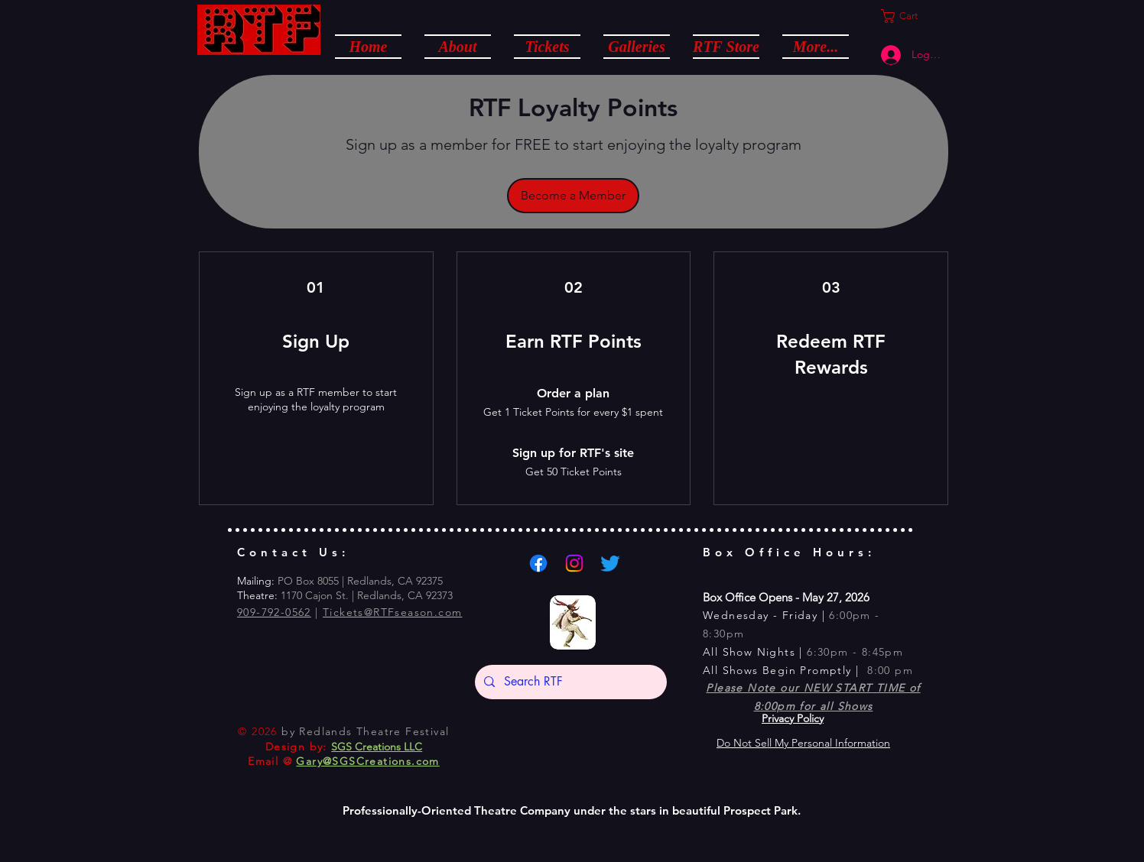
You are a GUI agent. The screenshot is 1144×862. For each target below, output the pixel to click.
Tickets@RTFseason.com (392, 612)
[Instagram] (574, 563)
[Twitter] (610, 563)
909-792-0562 (274, 612)
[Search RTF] (569, 682)
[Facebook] (538, 563)
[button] (457, 45)
